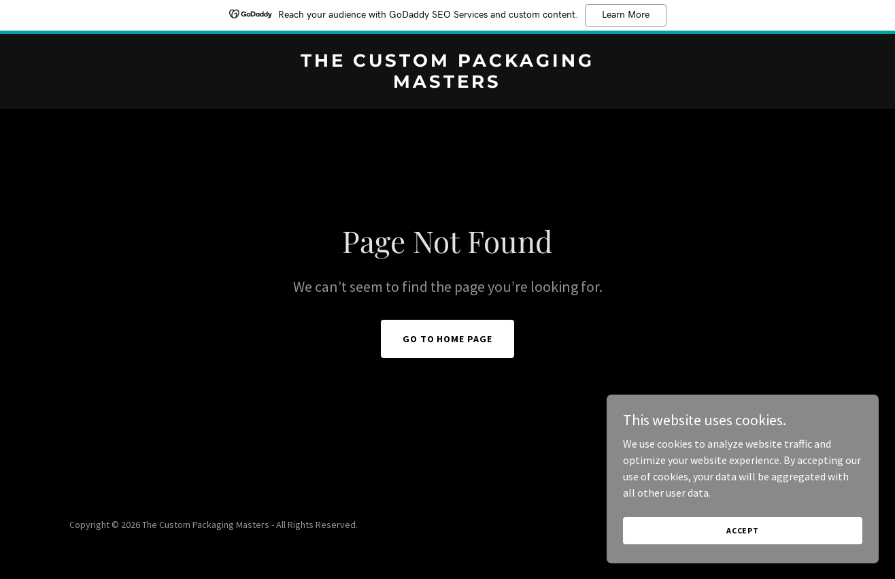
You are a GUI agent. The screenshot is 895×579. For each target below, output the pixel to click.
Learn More (625, 15)
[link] (447, 83)
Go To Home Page (448, 339)
